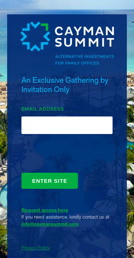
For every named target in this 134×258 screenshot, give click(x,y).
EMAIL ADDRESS (42, 109)
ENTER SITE (49, 181)
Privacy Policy (35, 247)
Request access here (44, 210)
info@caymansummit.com (50, 224)
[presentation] (75, 155)
